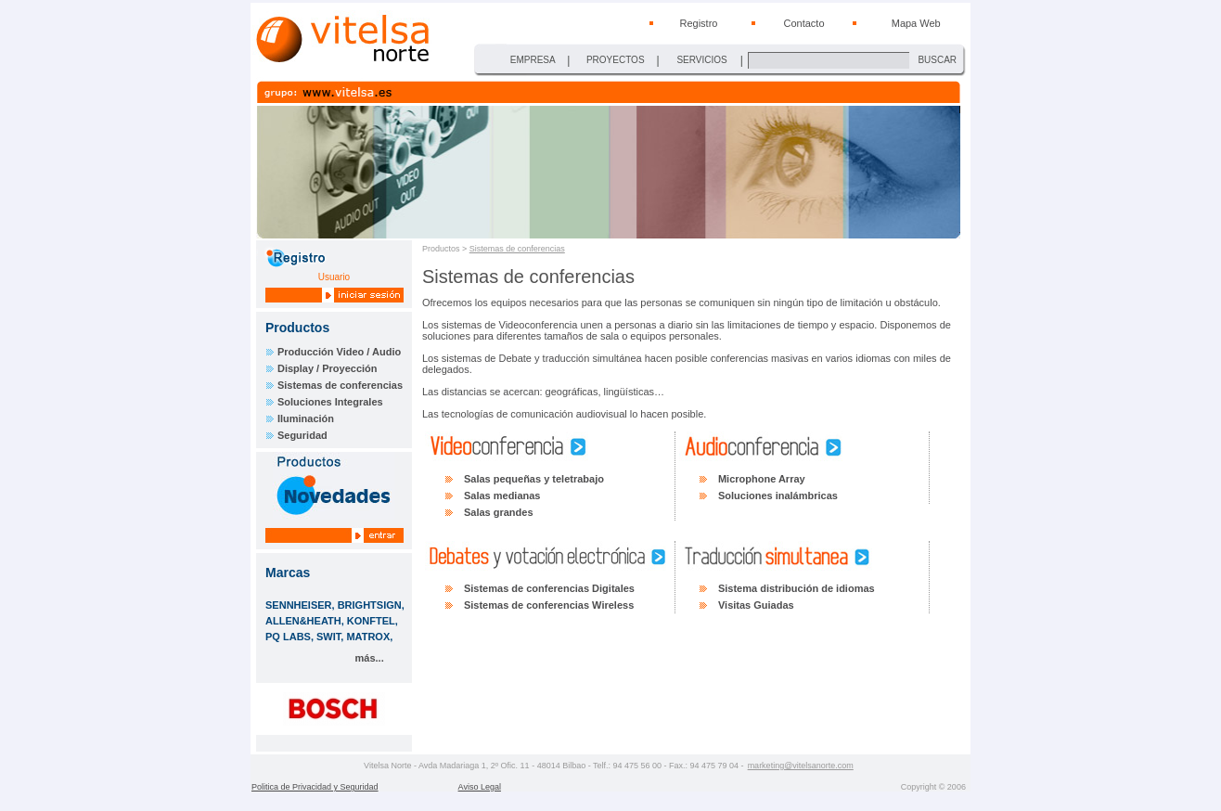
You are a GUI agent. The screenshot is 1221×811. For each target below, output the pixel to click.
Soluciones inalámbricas (778, 495)
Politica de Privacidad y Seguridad (315, 787)
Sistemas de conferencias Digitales (549, 588)
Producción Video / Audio (339, 351)
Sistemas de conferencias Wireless (549, 605)
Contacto (803, 23)
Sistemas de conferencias (340, 385)
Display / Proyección (327, 368)
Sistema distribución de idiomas (796, 588)
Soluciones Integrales (330, 401)
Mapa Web (916, 23)
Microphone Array (761, 478)
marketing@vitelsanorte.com (801, 765)
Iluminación (305, 418)
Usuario (334, 277)
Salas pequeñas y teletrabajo (534, 478)
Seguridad (302, 435)
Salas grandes (498, 512)
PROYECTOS (615, 60)
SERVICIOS (701, 60)
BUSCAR (937, 60)
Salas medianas (502, 495)
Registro (698, 23)
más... (369, 657)
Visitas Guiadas (756, 605)
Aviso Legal (479, 787)
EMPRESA (533, 60)
